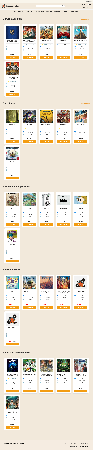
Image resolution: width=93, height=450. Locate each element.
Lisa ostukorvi (12, 57)
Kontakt (15, 443)
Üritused (21, 443)
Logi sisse (89, 1)
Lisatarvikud (74, 11)
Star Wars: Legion (61, 11)
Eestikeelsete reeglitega (34, 11)
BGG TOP (49, 11)
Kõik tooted (18, 11)
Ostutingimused (7, 443)
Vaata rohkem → (85, 19)
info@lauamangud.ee (84, 446)
